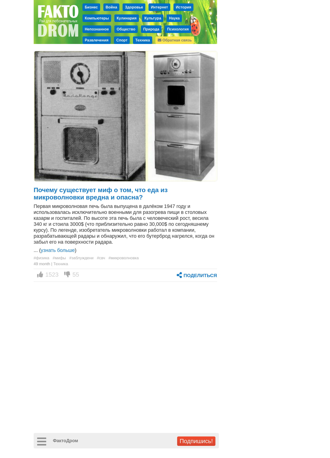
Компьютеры (97, 18)
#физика (42, 258)
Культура (152, 18)
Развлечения (97, 40)
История (183, 7)
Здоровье (134, 7)
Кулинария (127, 18)
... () (55, 250)
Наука (174, 18)
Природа (151, 29)
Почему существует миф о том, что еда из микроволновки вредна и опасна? (101, 193)
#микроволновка (123, 258)
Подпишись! (196, 441)
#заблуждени (81, 258)
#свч (101, 258)
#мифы (59, 258)
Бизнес (91, 7)
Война (111, 7)
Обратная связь (175, 40)
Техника (142, 40)
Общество (126, 29)
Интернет (159, 7)
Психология (178, 29)
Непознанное (97, 29)
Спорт (121, 40)
